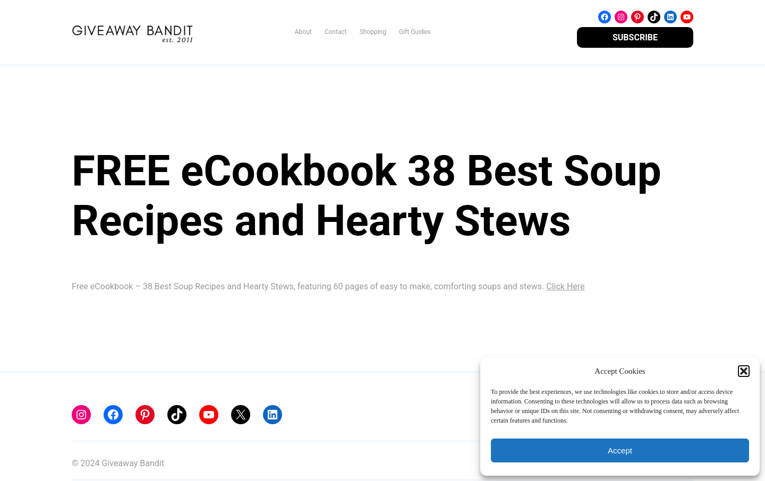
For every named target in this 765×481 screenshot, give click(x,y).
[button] (743, 371)
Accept (620, 450)
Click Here (565, 286)
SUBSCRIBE (635, 37)
